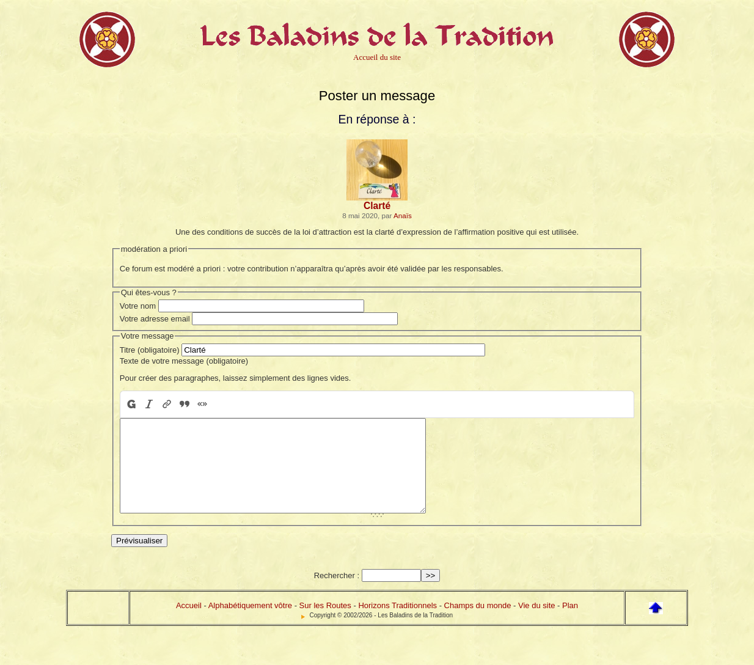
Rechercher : (336, 593)
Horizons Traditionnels (397, 623)
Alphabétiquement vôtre (250, 623)
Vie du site (536, 623)
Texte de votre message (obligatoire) (184, 361)
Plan (570, 623)
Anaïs (402, 215)
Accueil (189, 623)
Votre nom (138, 305)
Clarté (377, 205)
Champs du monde (477, 623)
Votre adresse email (155, 318)
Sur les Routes (325, 623)
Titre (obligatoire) (150, 350)
